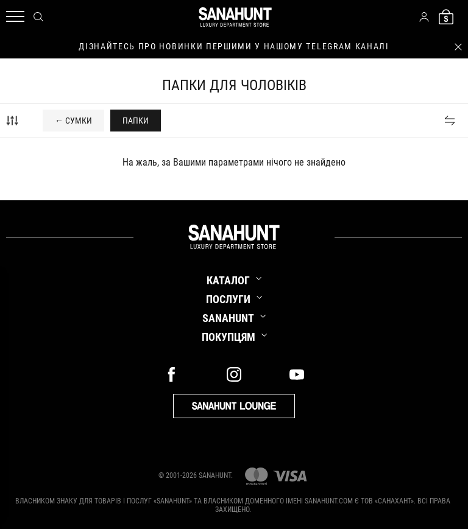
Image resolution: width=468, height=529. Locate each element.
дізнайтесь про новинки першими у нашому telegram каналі (234, 46)
